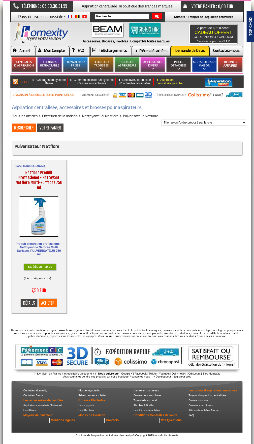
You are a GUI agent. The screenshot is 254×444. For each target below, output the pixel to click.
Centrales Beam (33, 395)
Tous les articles (25, 116)
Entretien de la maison (60, 116)
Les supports (86, 405)
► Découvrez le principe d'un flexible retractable (135, 81)
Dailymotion (179, 373)
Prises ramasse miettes (92, 395)
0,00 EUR (225, 6)
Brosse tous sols (199, 400)
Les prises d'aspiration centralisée (213, 390)
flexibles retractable (49, 65)
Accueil (24, 51)
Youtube (164, 373)
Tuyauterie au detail (145, 400)
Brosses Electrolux (91, 400)
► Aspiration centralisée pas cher (170, 81)
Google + (126, 373)
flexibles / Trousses (101, 65)
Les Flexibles (86, 410)
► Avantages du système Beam (49, 81)
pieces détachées (179, 65)
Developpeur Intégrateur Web (173, 376)
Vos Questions (171, 420)
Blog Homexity (211, 373)
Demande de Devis (190, 50)
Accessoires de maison (204, 65)
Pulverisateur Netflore (140, 116)
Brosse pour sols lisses (147, 395)
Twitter (153, 373)
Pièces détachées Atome (204, 410)
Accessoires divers (152, 65)
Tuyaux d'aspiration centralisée (207, 395)
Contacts (112, 420)
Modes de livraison (91, 415)
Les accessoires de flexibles (43, 400)
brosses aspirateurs (127, 65)
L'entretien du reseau (146, 390)
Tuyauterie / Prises (75, 65)
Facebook (141, 373)
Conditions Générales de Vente (155, 415)
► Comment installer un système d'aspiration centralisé (92, 81)
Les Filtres (29, 410)
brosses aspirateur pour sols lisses (184, 330)
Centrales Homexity (35, 390)
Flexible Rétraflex (144, 405)
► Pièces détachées (151, 51)
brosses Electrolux (123, 330)
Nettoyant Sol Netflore (100, 116)
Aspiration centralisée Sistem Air (43, 405)
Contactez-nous (226, 50)
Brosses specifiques (201, 405)
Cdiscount (194, 373)
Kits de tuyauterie (88, 390)
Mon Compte (54, 50)
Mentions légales (63, 420)
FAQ (81, 50)
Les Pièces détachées (146, 410)
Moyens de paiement (38, 415)
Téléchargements (113, 50)
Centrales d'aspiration (24, 65)
